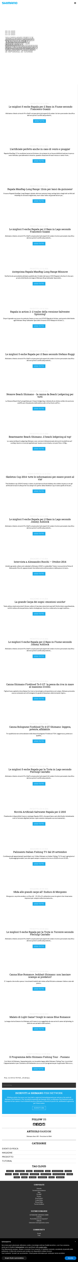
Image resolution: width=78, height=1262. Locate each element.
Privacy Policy (39, 1202)
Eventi (39, 1233)
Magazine (7, 1152)
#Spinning (10, 1171)
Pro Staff (39, 1194)
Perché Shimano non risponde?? (39, 1219)
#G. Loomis (32, 1177)
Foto (39, 1235)
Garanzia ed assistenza (39, 1190)
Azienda (39, 1188)
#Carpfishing (20, 1171)
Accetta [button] (70, 1258)
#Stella (51, 1177)
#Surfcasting (39, 1171)
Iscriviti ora (39, 1108)
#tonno (24, 1177)
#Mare (16, 1174)
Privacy (39, 1196)
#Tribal (17, 1177)
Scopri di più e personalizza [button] (14, 1258)
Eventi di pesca (10, 1148)
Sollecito (39, 1221)
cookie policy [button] (43, 1247)
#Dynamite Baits (57, 1171)
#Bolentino (60, 1177)
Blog (39, 1192)
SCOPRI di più (12, 56)
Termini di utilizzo (39, 1204)
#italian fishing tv (59, 1174)
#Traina (8, 1174)
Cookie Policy (39, 1200)
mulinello (39, 1217)
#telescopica (42, 1177)
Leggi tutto (39, 121)
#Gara (48, 1171)
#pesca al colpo (46, 1174)
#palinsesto (24, 1174)
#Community (34, 1174)
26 (25, 1078)
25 (23, 1078)
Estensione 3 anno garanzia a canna (39, 1222)
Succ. (28, 1078)
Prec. (6, 1078)
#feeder (69, 1174)
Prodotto (7, 1157)
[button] (75, 1241)
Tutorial (7, 1161)
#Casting (68, 1171)
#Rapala (29, 1171)
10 (20, 1078)
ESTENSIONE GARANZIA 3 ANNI (39, 1215)
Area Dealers (39, 1198)
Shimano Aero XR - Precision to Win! (39, 1136)
